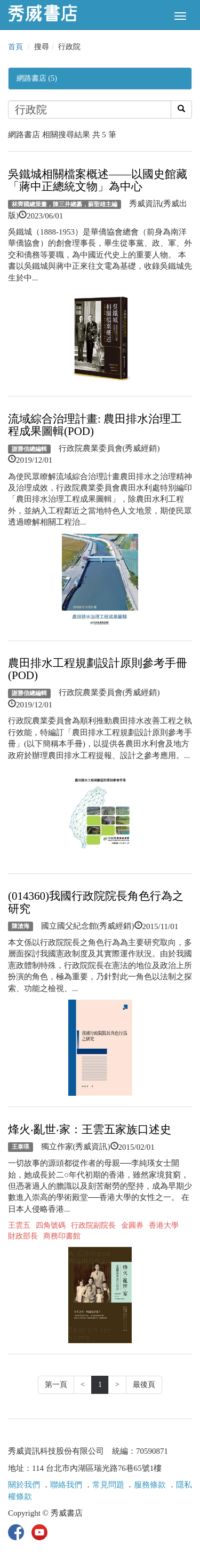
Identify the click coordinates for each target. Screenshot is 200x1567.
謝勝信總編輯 (29, 449)
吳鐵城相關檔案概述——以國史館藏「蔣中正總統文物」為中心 (97, 180)
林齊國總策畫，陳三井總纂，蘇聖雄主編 (64, 204)
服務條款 (150, 1484)
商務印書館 (62, 1236)
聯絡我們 (66, 1484)
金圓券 (132, 1225)
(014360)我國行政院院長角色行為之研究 (95, 902)
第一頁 (56, 1385)
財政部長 (23, 1236)
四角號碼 (51, 1225)
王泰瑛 (20, 1147)
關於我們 (24, 1484)
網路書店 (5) (37, 78)
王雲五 (19, 1225)
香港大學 (164, 1225)
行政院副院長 (93, 1225)
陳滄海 (20, 926)
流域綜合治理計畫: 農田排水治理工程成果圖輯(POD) (95, 425)
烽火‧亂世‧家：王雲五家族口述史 (89, 1129)
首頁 (15, 47)
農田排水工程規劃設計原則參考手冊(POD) (97, 669)
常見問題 (108, 1484)
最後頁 (144, 1385)
